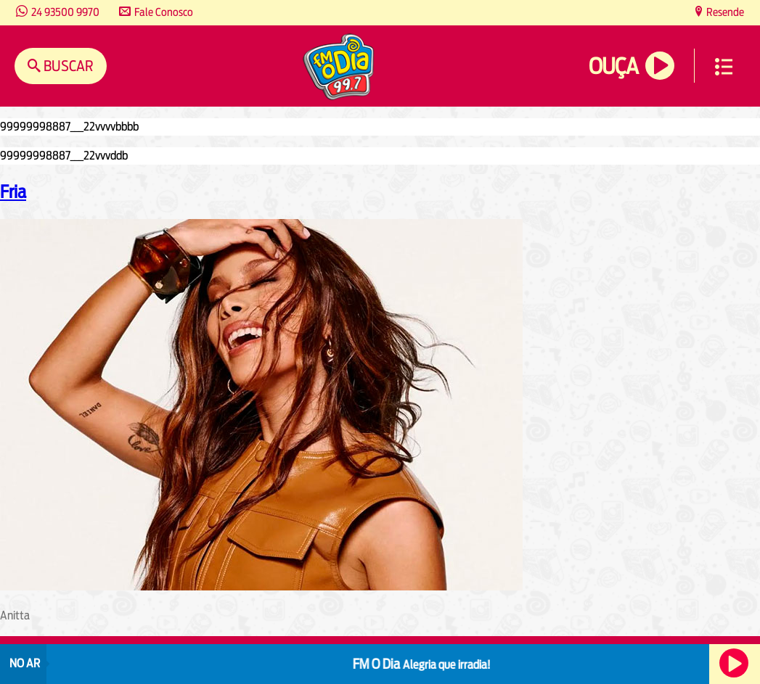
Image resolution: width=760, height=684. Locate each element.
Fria (13, 191)
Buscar (67, 65)
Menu (723, 66)
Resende (724, 12)
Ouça (613, 66)
